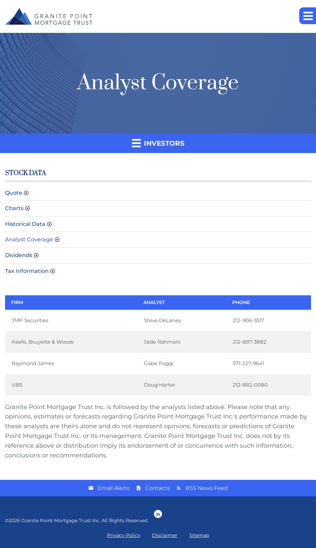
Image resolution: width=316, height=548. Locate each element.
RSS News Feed (207, 488)
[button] (307, 15)
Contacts (157, 488)
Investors (158, 142)
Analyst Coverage (29, 239)
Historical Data (25, 224)
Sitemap (199, 535)
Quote (13, 193)
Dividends (18, 255)
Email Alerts (113, 488)
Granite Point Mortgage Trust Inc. (60, 520)
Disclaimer (164, 535)
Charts (14, 208)
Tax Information (27, 271)
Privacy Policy (123, 535)
